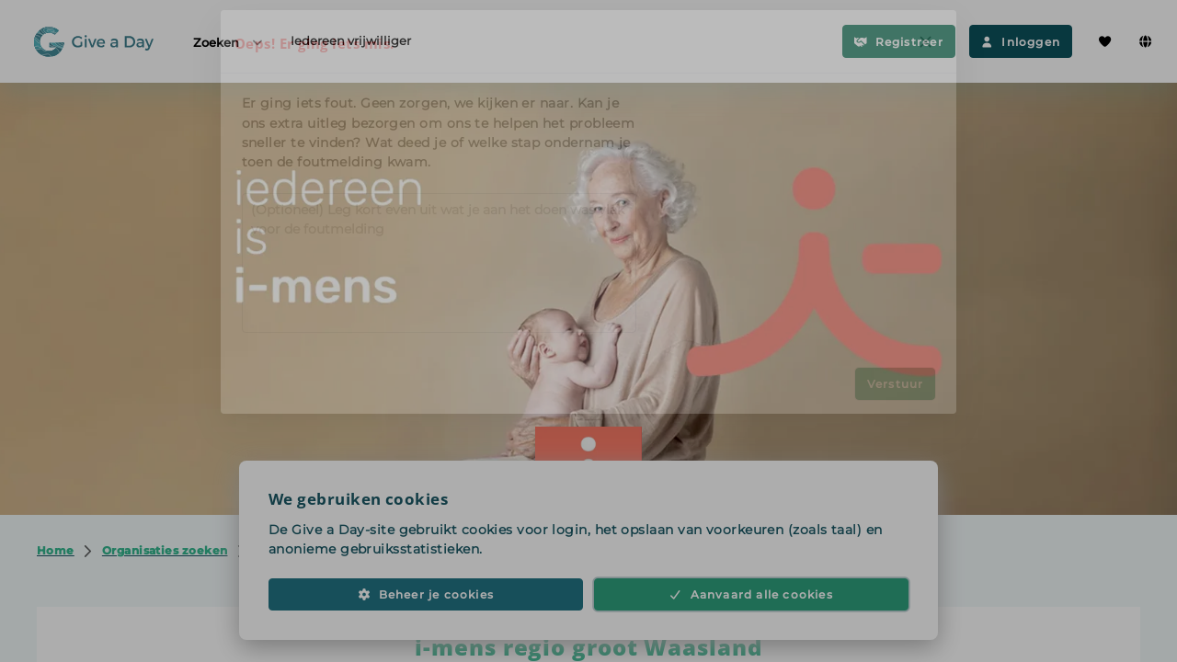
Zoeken (229, 42)
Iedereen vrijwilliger (351, 40)
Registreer (898, 42)
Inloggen (1020, 42)
